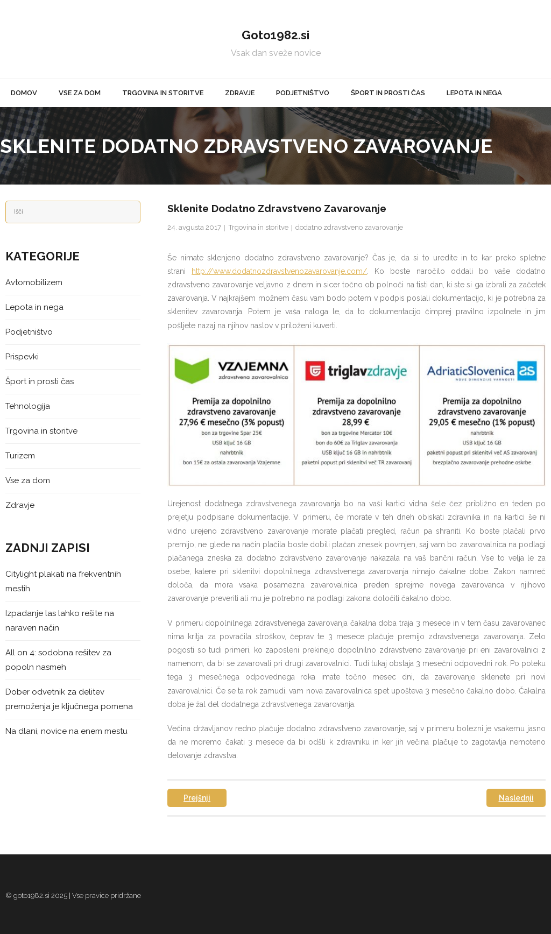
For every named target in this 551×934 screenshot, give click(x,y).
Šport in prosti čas (39, 381)
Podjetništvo (29, 332)
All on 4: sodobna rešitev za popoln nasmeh (58, 660)
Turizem (20, 456)
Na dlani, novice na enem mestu (66, 731)
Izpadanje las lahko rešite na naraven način (59, 620)
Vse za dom (27, 480)
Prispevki (22, 357)
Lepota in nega (34, 307)
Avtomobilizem (33, 282)
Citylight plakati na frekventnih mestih (63, 581)
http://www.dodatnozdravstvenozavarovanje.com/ (279, 271)
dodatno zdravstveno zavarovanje (349, 227)
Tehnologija (27, 406)
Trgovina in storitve (258, 227)
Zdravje (19, 505)
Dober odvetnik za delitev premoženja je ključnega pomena (69, 699)
